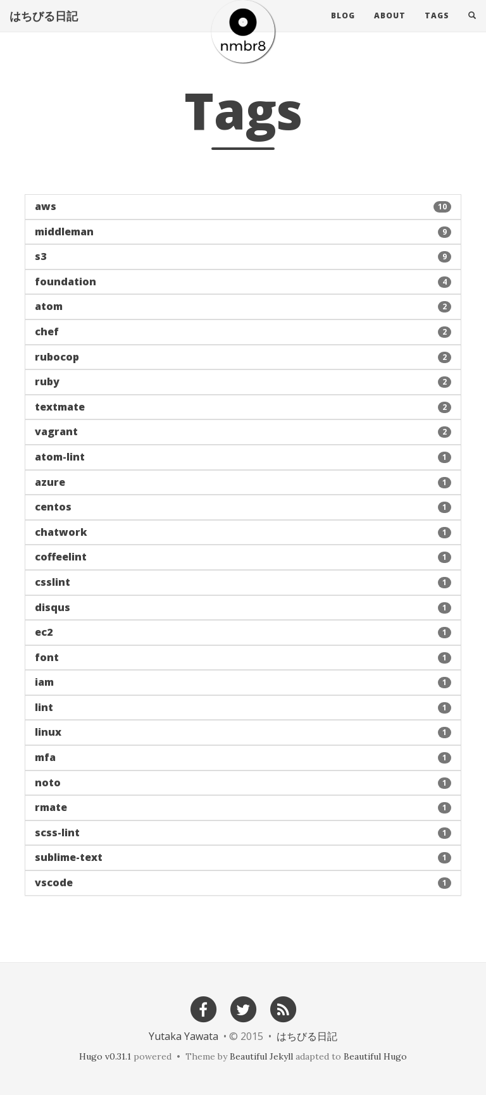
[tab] (243, 207)
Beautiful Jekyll (261, 1056)
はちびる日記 (43, 28)
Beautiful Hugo (375, 1056)
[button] (243, 207)
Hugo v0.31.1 (105, 1056)
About (390, 28)
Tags (437, 28)
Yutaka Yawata (183, 1036)
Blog (343, 28)
